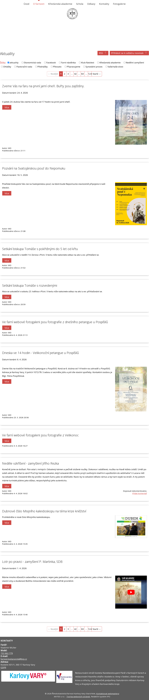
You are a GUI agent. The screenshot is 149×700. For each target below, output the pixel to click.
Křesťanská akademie (60, 3)
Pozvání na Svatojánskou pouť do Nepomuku (33, 168)
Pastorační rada (24, 66)
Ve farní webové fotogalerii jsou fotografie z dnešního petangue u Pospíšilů (55, 322)
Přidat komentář (139, 493)
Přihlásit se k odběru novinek (129, 53)
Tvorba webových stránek (78, 696)
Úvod (26, 3)
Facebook (51, 62)
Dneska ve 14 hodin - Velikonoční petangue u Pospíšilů (40, 353)
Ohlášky (7, 66)
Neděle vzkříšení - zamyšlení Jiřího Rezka (30, 463)
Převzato (57, 66)
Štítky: (3, 62)
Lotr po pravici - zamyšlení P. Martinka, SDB (32, 561)
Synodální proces (94, 66)
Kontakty (104, 3)
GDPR (3, 667)
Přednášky (42, 66)
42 (75, 73)
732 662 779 (7, 653)
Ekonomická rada (32, 62)
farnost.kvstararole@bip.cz (14, 659)
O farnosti (38, 3)
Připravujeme (73, 66)
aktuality (14, 62)
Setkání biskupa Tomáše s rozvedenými (29, 285)
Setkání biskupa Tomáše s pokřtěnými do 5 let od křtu (40, 249)
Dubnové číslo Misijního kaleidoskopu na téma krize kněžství (44, 511)
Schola (79, 3)
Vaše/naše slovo (115, 66)
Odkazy (91, 3)
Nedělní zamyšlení (135, 62)
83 (82, 73)
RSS (103, 53)
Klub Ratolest (87, 62)
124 (90, 73)
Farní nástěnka (68, 62)
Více (7, 107)
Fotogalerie (119, 3)
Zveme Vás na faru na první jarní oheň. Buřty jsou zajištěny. (43, 86)
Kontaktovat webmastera (107, 693)
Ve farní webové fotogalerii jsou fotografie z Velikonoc (40, 435)
